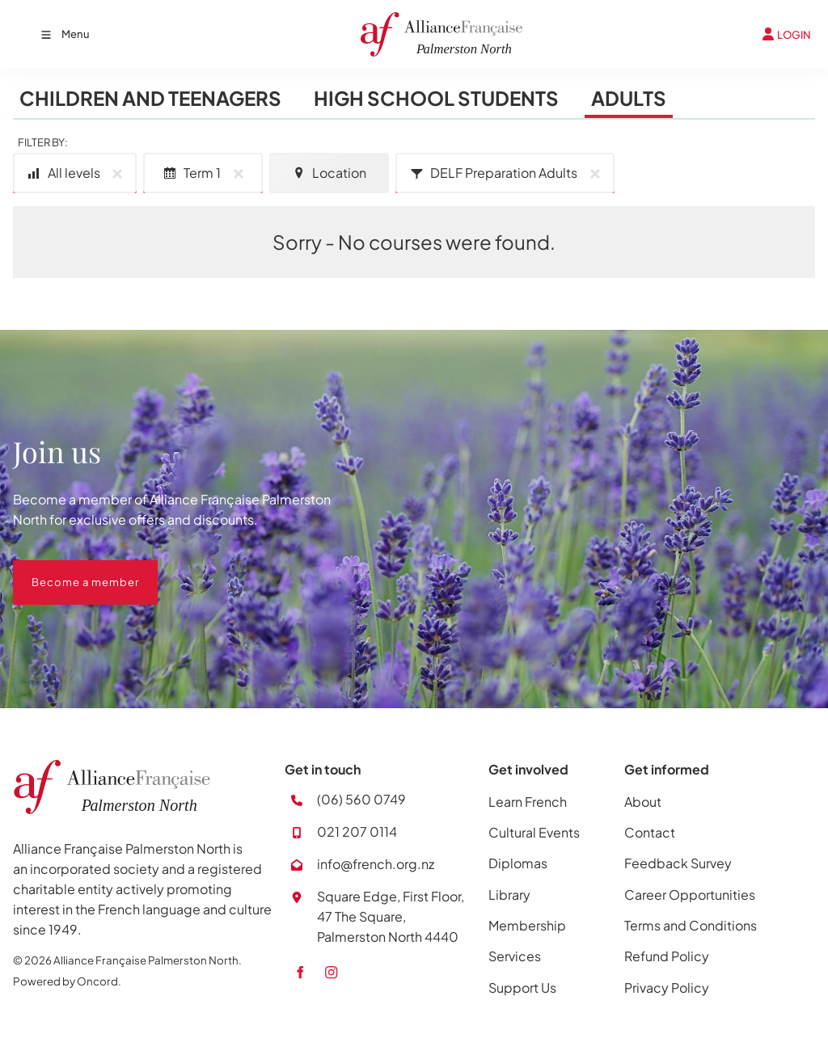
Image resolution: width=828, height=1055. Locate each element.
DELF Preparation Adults (508, 173)
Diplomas (517, 863)
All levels (78, 173)
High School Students (436, 98)
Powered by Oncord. (67, 981)
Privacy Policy (666, 987)
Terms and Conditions (690, 925)
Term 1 (206, 173)
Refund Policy (666, 955)
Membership (527, 925)
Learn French (527, 801)
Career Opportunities (689, 894)
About (642, 801)
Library (509, 894)
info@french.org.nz (375, 863)
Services (514, 955)
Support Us (522, 987)
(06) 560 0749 (361, 799)
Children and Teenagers (150, 98)
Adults (628, 98)
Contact (649, 832)
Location (329, 172)
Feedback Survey (678, 863)
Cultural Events (534, 832)
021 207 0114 (357, 831)
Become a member (66, 569)
